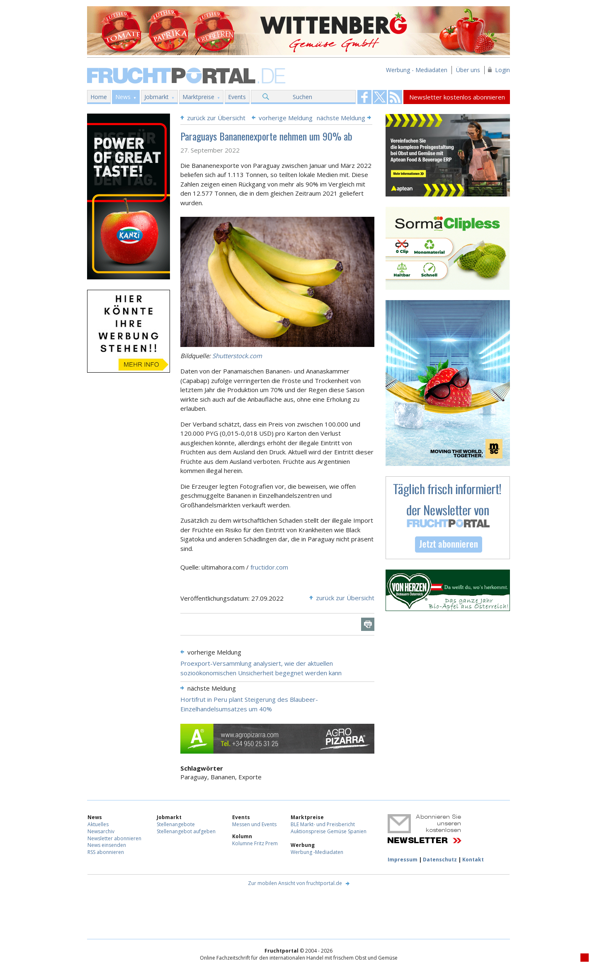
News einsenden (106, 845)
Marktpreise (198, 97)
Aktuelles (98, 824)
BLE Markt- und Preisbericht (323, 824)
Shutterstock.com (237, 356)
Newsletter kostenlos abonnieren (457, 97)
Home (98, 97)
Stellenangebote (176, 824)
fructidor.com (269, 567)
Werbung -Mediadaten (317, 852)
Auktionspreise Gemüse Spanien (328, 831)
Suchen (302, 97)
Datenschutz (440, 859)
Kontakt (473, 859)
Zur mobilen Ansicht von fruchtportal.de (295, 883)
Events (237, 97)
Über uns (468, 70)
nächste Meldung (341, 118)
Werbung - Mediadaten (416, 70)
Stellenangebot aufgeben (186, 831)
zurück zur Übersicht (216, 118)
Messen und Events (254, 824)
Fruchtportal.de (187, 75)
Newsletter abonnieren (114, 838)
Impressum (402, 859)
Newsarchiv (100, 831)
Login (502, 70)
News (123, 97)
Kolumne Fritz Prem (255, 843)
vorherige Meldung (286, 118)
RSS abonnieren (105, 852)
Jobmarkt (156, 97)
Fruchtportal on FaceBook (364, 97)
